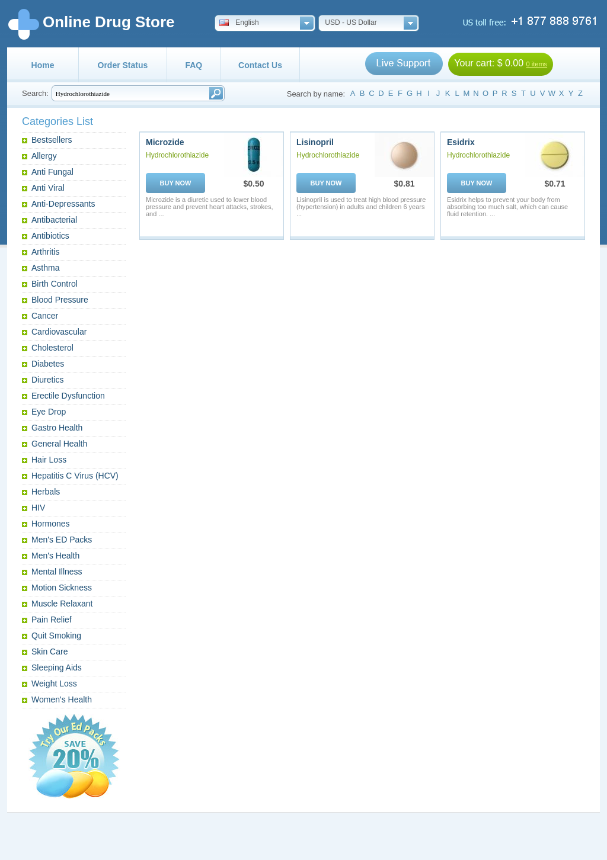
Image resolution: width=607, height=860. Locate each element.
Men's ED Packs (61, 539)
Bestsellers (51, 140)
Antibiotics (50, 235)
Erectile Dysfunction (68, 395)
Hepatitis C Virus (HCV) (75, 475)
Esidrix (461, 142)
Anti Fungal (52, 172)
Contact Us (260, 65)
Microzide (165, 142)
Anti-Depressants (63, 203)
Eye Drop (48, 411)
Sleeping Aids (56, 667)
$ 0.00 (510, 63)
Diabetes (47, 363)
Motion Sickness (61, 587)
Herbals (45, 491)
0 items (536, 64)
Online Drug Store (108, 22)
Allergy (44, 156)
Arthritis (45, 251)
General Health (59, 443)
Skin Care (49, 651)
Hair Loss (48, 459)
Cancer (44, 315)
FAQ (193, 65)
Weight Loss (54, 683)
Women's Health (61, 699)
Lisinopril (315, 142)
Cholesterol (52, 347)
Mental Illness (56, 571)
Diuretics (47, 379)
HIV (38, 507)
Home (43, 65)
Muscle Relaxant (62, 603)
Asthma (45, 267)
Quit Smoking (56, 635)
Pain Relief (51, 619)
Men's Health (55, 555)
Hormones (50, 523)
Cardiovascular (59, 331)
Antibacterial (54, 219)
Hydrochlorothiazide (177, 155)
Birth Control (54, 283)
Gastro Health (56, 427)
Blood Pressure (59, 299)
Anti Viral (48, 187)
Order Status (123, 65)
